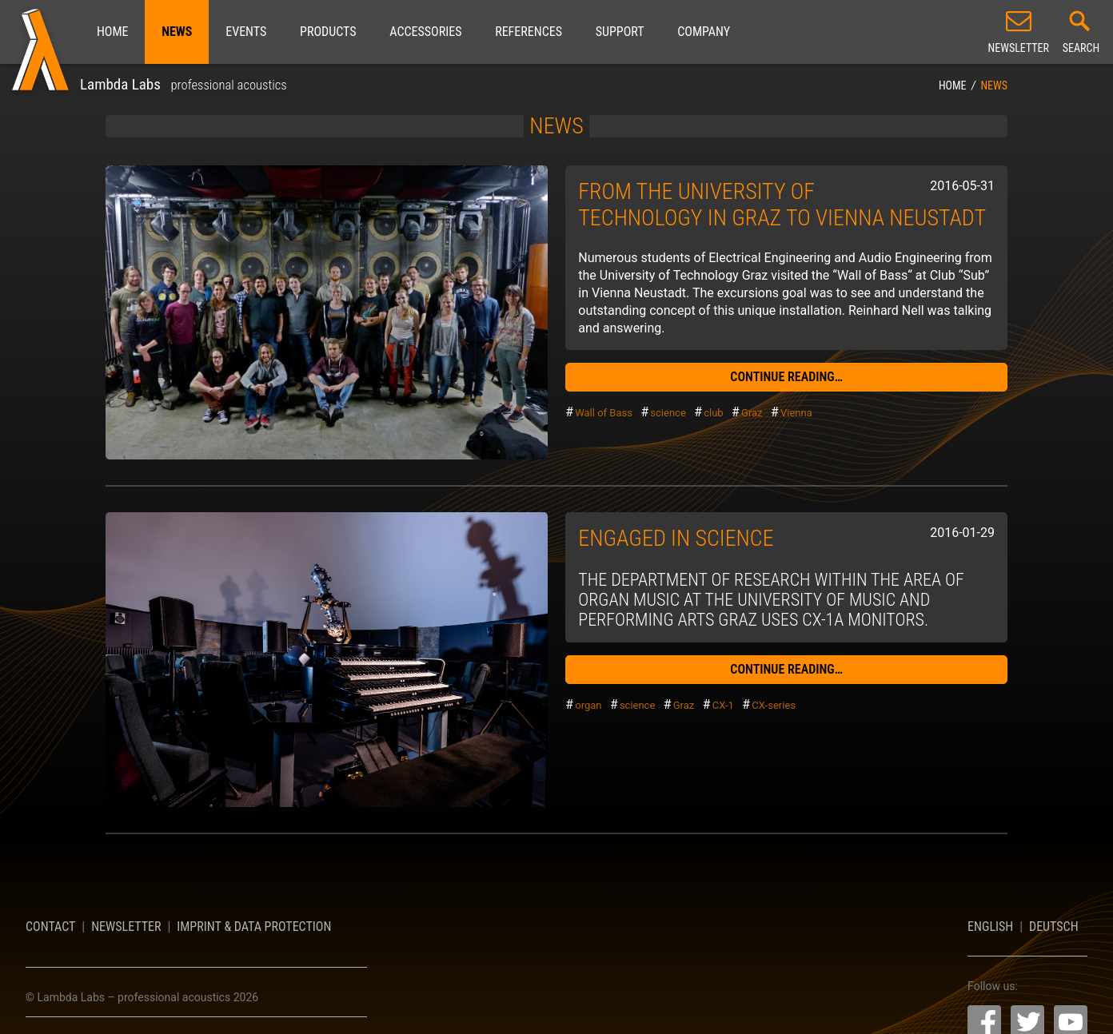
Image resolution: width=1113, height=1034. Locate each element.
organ (588, 705)
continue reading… (786, 376)
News (177, 31)
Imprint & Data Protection (254, 926)
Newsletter (126, 926)
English (990, 926)
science (667, 413)
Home (113, 31)
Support (620, 31)
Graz (752, 413)
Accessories (425, 31)
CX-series (774, 705)
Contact (50, 926)
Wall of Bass (603, 413)
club (713, 413)
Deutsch (1054, 926)
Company (703, 31)
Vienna (796, 413)
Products (328, 31)
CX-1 (723, 705)
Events (245, 31)
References (528, 31)
